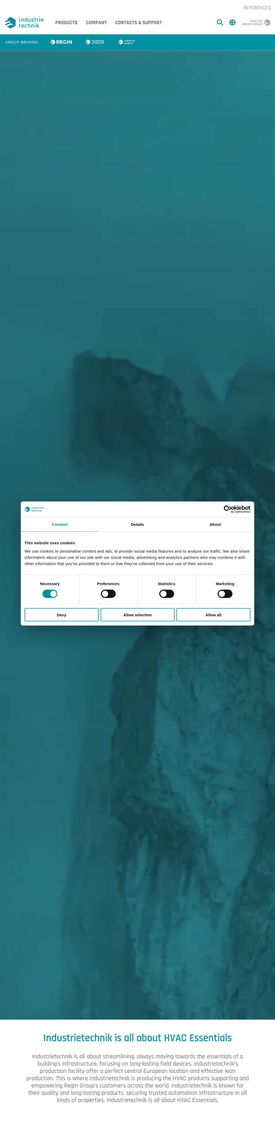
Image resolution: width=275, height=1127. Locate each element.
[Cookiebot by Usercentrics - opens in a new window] (227, 509)
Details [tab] (137, 524)
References (257, 7)
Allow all (213, 614)
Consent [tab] (60, 524)
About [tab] (215, 524)
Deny (61, 614)
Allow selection (137, 614)
